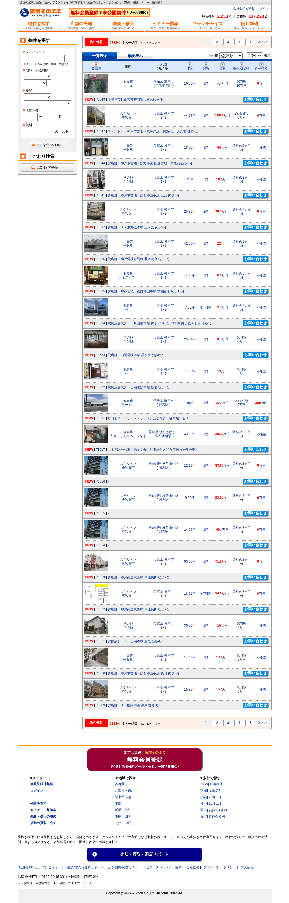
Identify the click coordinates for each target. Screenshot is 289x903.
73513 (100, 577)
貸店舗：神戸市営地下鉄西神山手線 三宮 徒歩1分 (143, 195)
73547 (100, 131)
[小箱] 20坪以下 (211, 797)
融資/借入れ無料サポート (85, 867)
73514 (100, 545)
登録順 (96, 67)
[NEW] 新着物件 (211, 784)
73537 (100, 227)
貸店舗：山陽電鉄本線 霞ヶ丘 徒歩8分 (135, 355)
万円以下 (61, 131)
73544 (100, 163)
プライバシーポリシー (220, 867)
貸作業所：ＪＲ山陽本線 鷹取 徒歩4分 (135, 641)
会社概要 (192, 867)
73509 (100, 705)
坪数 (190, 67)
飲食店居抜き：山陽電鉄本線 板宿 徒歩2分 (139, 387)
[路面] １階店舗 (211, 790)
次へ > (262, 42)
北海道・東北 (124, 790)
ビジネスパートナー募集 (164, 867)
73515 (100, 513)
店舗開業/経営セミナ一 (124, 867)
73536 (100, 259)
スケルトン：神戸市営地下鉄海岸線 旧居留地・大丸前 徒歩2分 (153, 131)
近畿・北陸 (123, 810)
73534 (100, 323)
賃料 (222, 67)
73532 (100, 387)
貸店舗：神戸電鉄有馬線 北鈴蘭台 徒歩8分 (139, 259)
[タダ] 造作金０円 (212, 816)
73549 (100, 99)
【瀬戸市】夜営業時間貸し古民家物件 (135, 99)
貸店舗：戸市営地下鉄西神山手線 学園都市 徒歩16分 (146, 291)
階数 (206, 67)
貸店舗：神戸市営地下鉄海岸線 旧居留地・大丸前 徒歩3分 (150, 163)
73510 (100, 673)
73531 (100, 418)
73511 (100, 641)
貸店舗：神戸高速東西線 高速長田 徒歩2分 (139, 577)
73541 (100, 195)
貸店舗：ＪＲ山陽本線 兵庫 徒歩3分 (134, 705)
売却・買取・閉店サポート (144, 854)
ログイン (262, 8)
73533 (100, 355)
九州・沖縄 (123, 823)
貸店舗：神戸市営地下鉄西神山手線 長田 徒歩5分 (143, 673)
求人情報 (247, 867)
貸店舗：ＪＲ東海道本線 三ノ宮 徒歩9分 (137, 227)
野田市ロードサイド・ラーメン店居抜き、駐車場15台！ (148, 418)
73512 (100, 609)
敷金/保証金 (241, 67)
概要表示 (135, 55)
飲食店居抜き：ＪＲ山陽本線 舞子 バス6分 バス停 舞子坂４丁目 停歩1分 (160, 323)
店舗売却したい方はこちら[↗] (41, 867)
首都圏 (120, 784)
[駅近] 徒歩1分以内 (213, 810)
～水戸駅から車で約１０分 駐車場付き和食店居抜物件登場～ (153, 450)
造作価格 (261, 67)
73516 (100, 481)
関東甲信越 (123, 797)
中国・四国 (123, 816)
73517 (100, 450)
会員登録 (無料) (243, 8)
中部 (118, 803)
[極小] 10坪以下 (211, 803)
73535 (100, 291)
